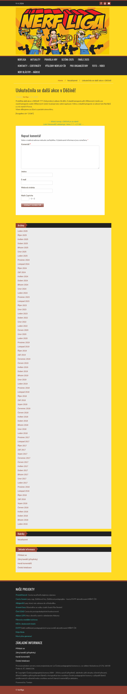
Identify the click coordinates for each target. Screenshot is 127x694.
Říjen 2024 (22, 268)
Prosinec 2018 (24, 388)
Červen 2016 (23, 507)
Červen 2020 (23, 330)
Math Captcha (27, 195)
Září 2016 (22, 499)
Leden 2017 (22, 483)
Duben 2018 (23, 421)
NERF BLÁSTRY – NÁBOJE (29, 72)
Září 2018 (22, 400)
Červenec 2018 (24, 408)
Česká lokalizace (25, 567)
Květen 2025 (23, 239)
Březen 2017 (23, 474)
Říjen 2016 (22, 495)
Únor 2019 (22, 380)
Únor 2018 (22, 429)
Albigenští (20, 603)
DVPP (18, 628)
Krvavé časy (21, 607)
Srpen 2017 (22, 454)
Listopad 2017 (23, 441)
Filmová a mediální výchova (26, 620)
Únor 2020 (22, 334)
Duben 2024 (23, 281)
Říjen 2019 (22, 351)
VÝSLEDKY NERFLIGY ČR (55, 65)
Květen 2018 (23, 417)
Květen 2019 (23, 367)
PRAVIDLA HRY (51, 59)
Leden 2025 (22, 256)
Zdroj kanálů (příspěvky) (28, 559)
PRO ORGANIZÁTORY (79, 65)
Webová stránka (28, 187)
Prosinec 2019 (24, 342)
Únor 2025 (22, 252)
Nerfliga (22, 59)
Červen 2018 (23, 413)
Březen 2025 (23, 248)
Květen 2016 (23, 512)
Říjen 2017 (22, 446)
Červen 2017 (23, 462)
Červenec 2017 (24, 458)
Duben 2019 (23, 371)
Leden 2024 (22, 293)
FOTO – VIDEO (98, 65)
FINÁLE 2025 (83, 59)
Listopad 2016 (23, 491)
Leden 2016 (22, 524)
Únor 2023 (22, 309)
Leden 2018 (22, 433)
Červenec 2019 (24, 359)
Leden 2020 (22, 338)
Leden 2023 (22, 314)
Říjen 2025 (22, 235)
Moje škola (20, 632)
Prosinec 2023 (24, 297)
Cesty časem (21, 599)
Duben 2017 (23, 470)
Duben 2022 (23, 318)
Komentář (26, 144)
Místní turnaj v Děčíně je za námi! (63, 121)
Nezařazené (23, 540)
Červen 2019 (23, 363)
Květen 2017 (23, 466)
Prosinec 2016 (24, 487)
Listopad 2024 (23, 264)
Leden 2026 (22, 231)
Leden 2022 (22, 326)
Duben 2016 (23, 516)
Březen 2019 (23, 375)
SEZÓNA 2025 (68, 59)
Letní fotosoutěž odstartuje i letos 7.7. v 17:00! (63, 124)
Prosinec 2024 (24, 260)
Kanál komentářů (25, 563)
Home (60, 80)
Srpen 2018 (22, 404)
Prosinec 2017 (24, 437)
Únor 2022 (22, 322)
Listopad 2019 (23, 347)
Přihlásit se (22, 555)
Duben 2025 (23, 243)
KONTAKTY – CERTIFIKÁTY (29, 65)
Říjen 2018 (22, 396)
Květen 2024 (23, 276)
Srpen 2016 (22, 503)
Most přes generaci (24, 636)
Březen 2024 (23, 285)
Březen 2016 (23, 520)
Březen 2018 (23, 425)
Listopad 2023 (23, 301)
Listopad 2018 (23, 392)
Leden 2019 (22, 384)
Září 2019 (22, 355)
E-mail (23, 179)
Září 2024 (22, 272)
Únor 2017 (22, 479)
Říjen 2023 (22, 305)
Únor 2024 (22, 289)
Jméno (24, 171)
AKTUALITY (35, 59)
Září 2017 (22, 450)
